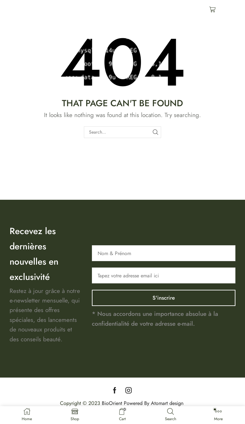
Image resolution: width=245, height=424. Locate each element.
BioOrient (112, 403)
